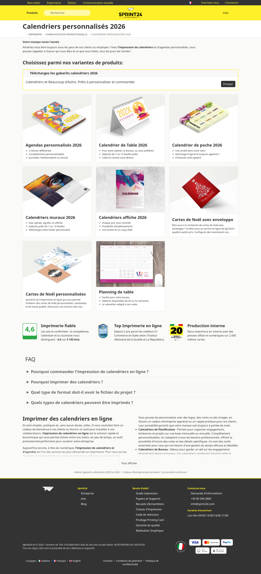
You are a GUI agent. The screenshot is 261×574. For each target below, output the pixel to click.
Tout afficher (130, 463)
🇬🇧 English (75, 560)
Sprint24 (130, 13)
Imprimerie (52, 3)
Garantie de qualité (146, 525)
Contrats (108, 560)
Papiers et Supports (146, 498)
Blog (82, 504)
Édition (70, 3)
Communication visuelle (96, 3)
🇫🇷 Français (59, 560)
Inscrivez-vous (208, 2)
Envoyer (228, 84)
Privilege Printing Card (148, 520)
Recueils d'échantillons (148, 504)
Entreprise (86, 493)
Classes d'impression (147, 509)
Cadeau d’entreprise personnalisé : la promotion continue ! (155, 472)
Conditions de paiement (129, 560)
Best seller (32, 3)
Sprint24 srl (29, 544)
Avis (82, 498)
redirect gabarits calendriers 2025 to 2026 (97, 472)
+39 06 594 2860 (199, 498)
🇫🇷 (192, 2)
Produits (32, 13)
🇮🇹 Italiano (44, 560)
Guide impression (145, 493)
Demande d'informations (204, 493)
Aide (225, 13)
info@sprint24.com (201, 504)
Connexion (230, 2)
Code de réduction (145, 514)
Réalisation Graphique (147, 530)
